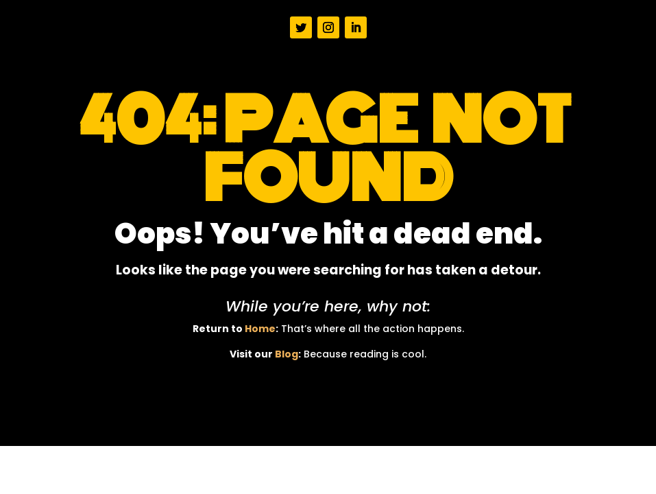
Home (260, 329)
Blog (286, 354)
